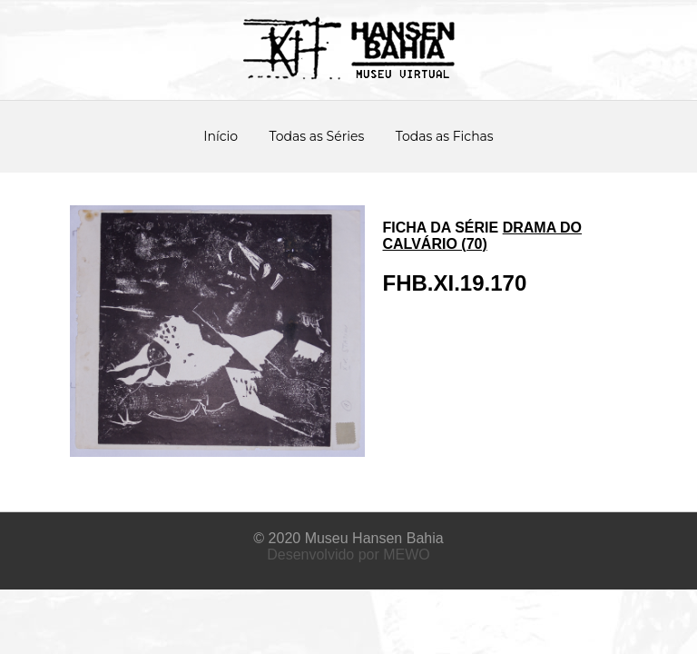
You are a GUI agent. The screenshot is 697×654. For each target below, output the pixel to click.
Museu (326, 538)
